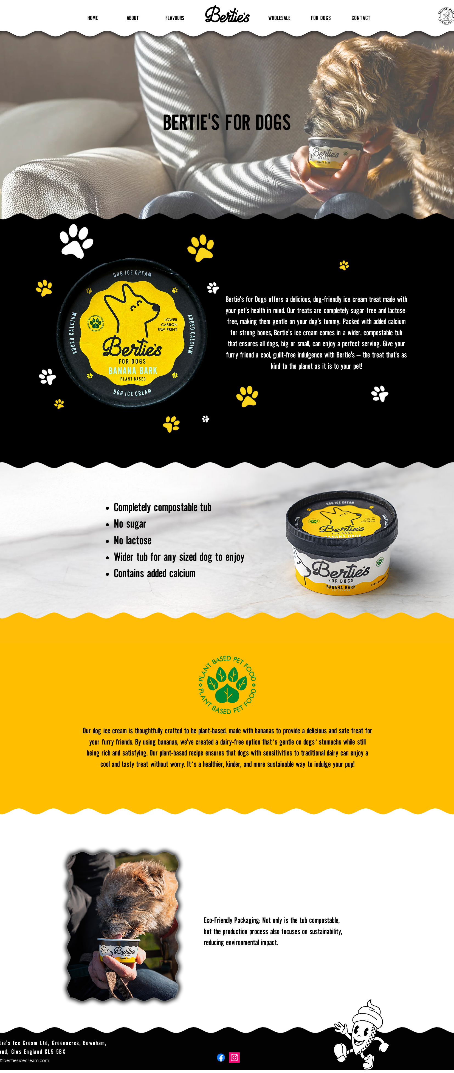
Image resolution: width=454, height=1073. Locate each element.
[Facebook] (221, 1057)
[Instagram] (234, 1057)
